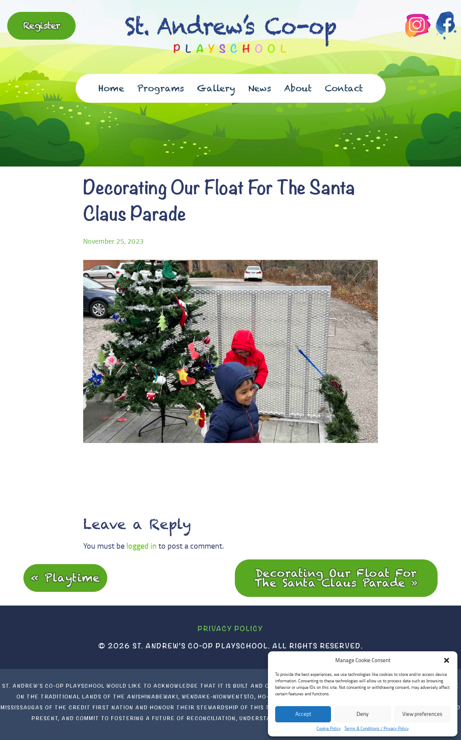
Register (41, 25)
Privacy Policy (230, 628)
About (298, 88)
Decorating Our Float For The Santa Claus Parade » (336, 577)
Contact (344, 88)
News (259, 88)
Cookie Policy (329, 728)
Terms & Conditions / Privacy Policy (376, 728)
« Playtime (65, 577)
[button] (446, 660)
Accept (303, 714)
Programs (160, 88)
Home (111, 88)
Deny (362, 714)
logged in (141, 545)
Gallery (216, 88)
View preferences (422, 714)
